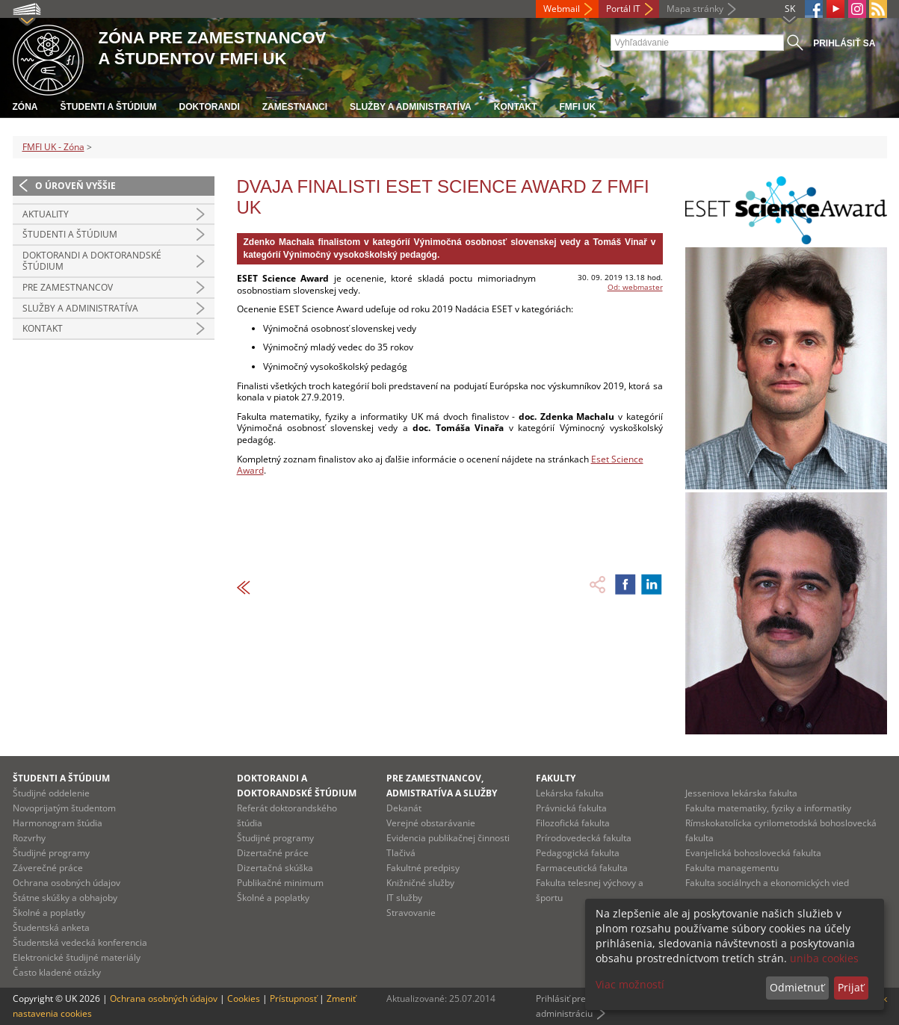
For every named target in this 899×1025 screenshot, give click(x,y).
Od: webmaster (635, 287)
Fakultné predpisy (423, 867)
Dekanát (403, 808)
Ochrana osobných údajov (66, 882)
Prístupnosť (293, 998)
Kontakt (515, 107)
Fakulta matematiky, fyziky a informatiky (768, 808)
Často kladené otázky (57, 972)
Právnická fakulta (571, 808)
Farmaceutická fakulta (582, 867)
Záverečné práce (48, 867)
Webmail (561, 8)
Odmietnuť (797, 987)
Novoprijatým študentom (64, 808)
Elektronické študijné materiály (76, 957)
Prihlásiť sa (844, 43)
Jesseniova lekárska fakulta (741, 793)
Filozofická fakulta (573, 823)
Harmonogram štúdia (57, 823)
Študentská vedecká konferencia (80, 942)
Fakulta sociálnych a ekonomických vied (767, 882)
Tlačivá (400, 852)
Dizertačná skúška (275, 867)
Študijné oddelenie (51, 793)
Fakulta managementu (732, 867)
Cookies (243, 998)
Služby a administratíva (411, 107)
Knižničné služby (420, 882)
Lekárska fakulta (570, 793)
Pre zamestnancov (67, 287)
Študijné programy (51, 852)
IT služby (404, 897)
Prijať (851, 987)
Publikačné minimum (280, 882)
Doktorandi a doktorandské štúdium (91, 261)
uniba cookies (824, 958)
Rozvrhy (29, 838)
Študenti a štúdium (109, 107)
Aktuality (45, 214)
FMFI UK (578, 107)
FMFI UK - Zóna (53, 146)
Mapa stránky (695, 8)
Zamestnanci (294, 107)
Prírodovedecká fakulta (583, 838)
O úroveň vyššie (75, 185)
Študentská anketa (51, 927)
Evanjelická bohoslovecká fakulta (753, 852)
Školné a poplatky (49, 912)
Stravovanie (411, 912)
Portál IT (623, 8)
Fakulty (555, 778)
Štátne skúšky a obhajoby (65, 897)
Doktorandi (209, 107)
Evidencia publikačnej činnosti (448, 838)
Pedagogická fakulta (578, 852)
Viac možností (630, 984)
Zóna (25, 107)
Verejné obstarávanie (430, 823)
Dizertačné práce (273, 852)
